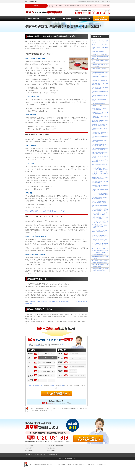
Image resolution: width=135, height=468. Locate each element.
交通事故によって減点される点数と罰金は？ (100, 129)
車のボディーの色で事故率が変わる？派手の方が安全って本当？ (99, 202)
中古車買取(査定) (82, 1)
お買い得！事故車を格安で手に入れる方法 (100, 100)
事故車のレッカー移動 (97, 105)
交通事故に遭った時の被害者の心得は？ (100, 164)
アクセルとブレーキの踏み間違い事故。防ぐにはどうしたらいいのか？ (100, 221)
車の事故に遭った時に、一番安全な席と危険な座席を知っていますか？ (100, 209)
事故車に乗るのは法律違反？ (98, 103)
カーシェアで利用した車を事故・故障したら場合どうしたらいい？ (100, 253)
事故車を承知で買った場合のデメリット (100, 69)
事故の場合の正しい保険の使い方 (99, 80)
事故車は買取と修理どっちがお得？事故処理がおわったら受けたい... (46, 211)
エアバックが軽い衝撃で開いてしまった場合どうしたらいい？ (100, 265)
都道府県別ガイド (29, 448)
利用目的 (53, 385)
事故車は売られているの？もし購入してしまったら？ (100, 65)
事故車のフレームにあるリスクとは (100, 45)
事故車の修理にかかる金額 (98, 51)
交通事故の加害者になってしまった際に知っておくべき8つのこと (100, 145)
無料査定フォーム (50, 450)
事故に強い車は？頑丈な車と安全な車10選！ (100, 190)
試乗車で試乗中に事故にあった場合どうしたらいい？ (100, 257)
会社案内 (28, 454)
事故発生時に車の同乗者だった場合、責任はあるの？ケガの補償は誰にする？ (100, 173)
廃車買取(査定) (90, 1)
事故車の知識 (28, 450)
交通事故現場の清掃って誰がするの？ (99, 205)
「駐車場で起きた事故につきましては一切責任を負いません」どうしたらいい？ (100, 226)
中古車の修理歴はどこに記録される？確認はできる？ (99, 109)
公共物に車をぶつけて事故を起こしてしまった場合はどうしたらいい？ (100, 236)
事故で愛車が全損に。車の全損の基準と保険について (100, 156)
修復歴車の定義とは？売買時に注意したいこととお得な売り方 (100, 217)
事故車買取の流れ (50, 448)
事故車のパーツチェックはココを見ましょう (100, 41)
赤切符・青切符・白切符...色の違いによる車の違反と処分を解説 (100, 213)
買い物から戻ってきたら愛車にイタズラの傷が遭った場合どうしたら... (100, 249)
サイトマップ (98, 1)
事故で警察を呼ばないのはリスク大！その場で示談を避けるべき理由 (100, 168)
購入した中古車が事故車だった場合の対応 (100, 61)
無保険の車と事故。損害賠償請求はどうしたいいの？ (100, 186)
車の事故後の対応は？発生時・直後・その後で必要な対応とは (99, 125)
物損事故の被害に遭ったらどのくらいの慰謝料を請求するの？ (100, 178)
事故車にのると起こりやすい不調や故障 (100, 48)
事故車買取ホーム (29, 445)
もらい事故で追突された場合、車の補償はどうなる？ (100, 84)
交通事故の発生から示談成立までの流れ (100, 137)
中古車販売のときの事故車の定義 (99, 54)
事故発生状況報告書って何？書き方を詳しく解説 (100, 141)
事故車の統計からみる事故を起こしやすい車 (100, 77)
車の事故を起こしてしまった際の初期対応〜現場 (100, 160)
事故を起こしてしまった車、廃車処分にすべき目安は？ (100, 88)
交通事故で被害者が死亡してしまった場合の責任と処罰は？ (100, 152)
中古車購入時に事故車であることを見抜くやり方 (100, 57)
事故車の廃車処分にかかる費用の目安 (100, 92)
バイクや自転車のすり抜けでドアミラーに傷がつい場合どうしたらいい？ (100, 245)
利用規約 (61, 385)
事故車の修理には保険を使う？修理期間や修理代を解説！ (100, 121)
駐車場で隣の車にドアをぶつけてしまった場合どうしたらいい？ (100, 240)
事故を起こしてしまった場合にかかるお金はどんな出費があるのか (100, 149)
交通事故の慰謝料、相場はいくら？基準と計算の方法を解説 (100, 133)
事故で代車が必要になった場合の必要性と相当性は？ (100, 182)
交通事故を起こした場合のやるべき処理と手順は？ (100, 117)
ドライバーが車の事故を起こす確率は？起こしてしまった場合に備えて (100, 194)
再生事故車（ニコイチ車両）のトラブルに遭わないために (100, 73)
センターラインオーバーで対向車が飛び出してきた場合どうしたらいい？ (100, 232)
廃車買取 (38, 345)
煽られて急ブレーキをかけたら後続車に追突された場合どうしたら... (100, 261)
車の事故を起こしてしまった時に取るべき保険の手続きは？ (100, 113)
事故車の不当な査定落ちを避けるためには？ (100, 96)
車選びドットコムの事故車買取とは (54, 445)
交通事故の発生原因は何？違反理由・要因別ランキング (99, 198)
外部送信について (53, 454)
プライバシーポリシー (35, 385)
